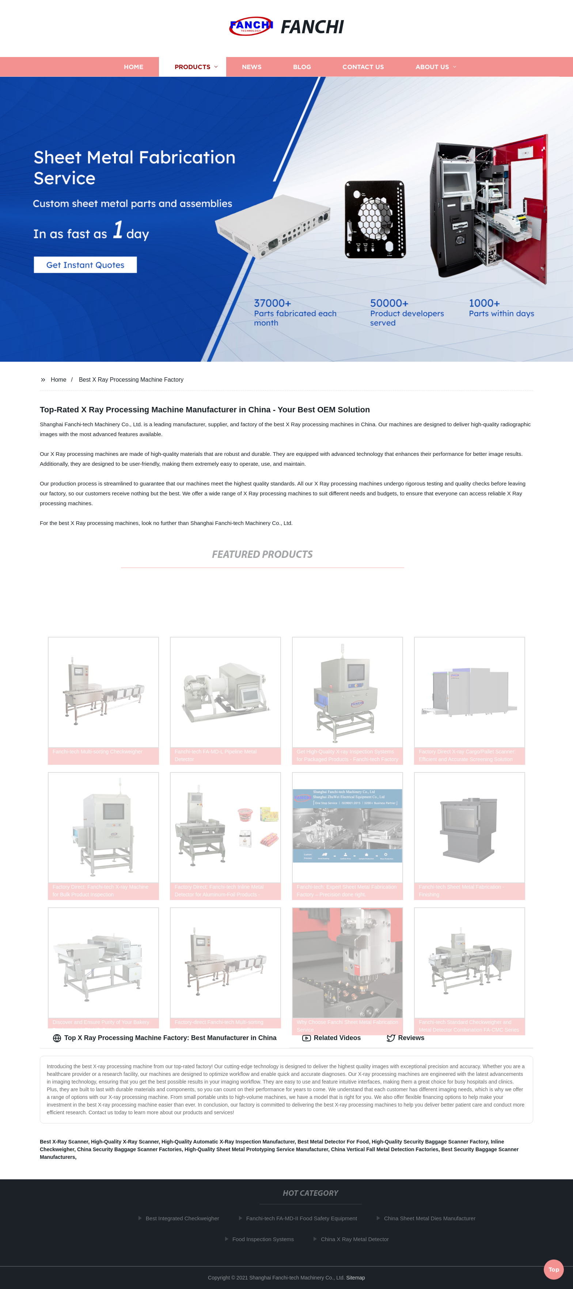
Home (133, 66)
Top (554, 1269)
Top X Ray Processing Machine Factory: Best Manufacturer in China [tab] (165, 1038)
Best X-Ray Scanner (64, 1142)
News (252, 66)
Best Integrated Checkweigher (185, 1218)
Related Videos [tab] (331, 1038)
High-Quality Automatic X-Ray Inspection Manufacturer (228, 1142)
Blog (302, 66)
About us (432, 66)
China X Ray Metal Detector (358, 1239)
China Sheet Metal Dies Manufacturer (433, 1218)
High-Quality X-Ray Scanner (125, 1142)
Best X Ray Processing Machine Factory (131, 380)
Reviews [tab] (406, 1038)
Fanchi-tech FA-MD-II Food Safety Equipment (304, 1218)
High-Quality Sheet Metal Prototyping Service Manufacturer (256, 1149)
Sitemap (355, 1278)
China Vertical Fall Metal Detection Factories (385, 1149)
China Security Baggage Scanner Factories (129, 1149)
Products (192, 66)
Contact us (363, 66)
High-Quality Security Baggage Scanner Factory (430, 1142)
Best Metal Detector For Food (333, 1142)
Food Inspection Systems (266, 1239)
